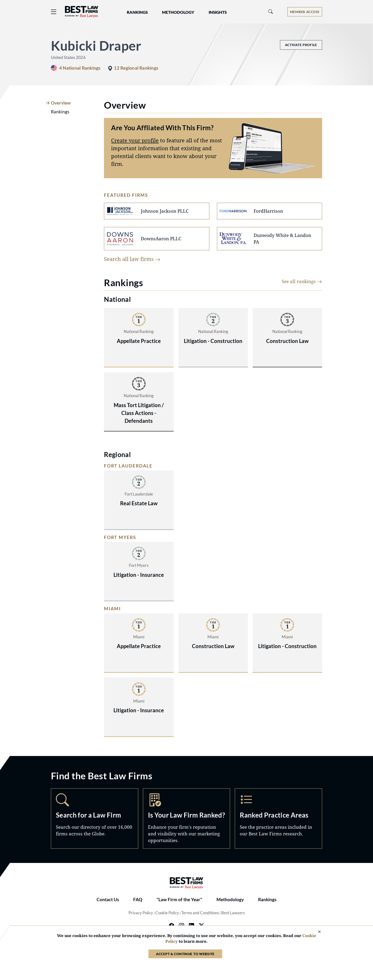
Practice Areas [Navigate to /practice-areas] (278, 818)
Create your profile (135, 140)
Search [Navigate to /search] (94, 818)
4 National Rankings (79, 68)
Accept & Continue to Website (185, 954)
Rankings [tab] (60, 111)
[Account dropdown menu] (304, 11)
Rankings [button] (137, 12)
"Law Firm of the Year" (179, 899)
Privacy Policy (140, 912)
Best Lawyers (233, 912)
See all (302, 281)
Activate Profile (301, 45)
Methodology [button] (178, 12)
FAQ (137, 899)
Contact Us (108, 899)
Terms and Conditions (200, 912)
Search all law (132, 258)
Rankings (267, 899)
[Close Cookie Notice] (316, 932)
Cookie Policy (167, 912)
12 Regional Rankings (136, 68)
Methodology (230, 899)
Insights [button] (218, 12)
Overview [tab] (61, 103)
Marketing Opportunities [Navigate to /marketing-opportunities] (186, 818)
